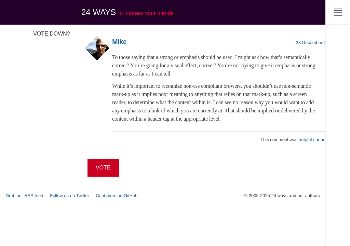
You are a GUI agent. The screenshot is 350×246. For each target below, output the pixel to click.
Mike (119, 41)
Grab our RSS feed (24, 195)
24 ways (127, 12)
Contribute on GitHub (116, 195)
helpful (305, 139)
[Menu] (337, 12)
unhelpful (324, 139)
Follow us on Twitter (69, 195)
